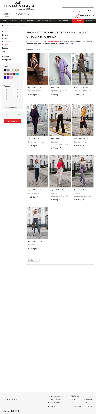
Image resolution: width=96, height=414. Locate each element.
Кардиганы (6, 41)
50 (17, 93)
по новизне (48, 49)
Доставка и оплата (62, 20)
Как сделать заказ (44, 20)
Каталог (6, 20)
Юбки (4, 38)
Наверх (31, 260)
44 (8, 96)
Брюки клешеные (35, 91)
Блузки (5, 35)
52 (17, 96)
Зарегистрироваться (79, 11)
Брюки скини (33, 193)
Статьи (88, 403)
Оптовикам (78, 20)
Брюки (5, 45)
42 (8, 93)
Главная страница (9, 26)
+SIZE (4, 51)
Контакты (89, 20)
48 (17, 90)
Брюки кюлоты (80, 142)
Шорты (5, 48)
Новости (89, 399)
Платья (5, 32)
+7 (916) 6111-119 (22, 14)
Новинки (5, 56)
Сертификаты (76, 406)
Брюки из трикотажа (59, 91)
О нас (14, 20)
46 (8, 99)
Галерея (89, 406)
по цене (39, 49)
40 (8, 90)
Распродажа (7, 60)
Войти (90, 11)
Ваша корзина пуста (87, 15)
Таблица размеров (26, 20)
